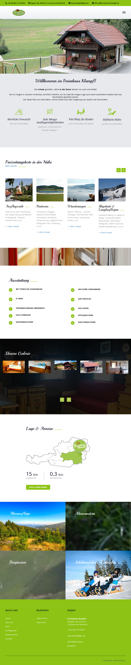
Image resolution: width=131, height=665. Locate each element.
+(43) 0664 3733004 (76, 629)
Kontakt (8, 638)
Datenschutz (41, 618)
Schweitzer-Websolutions (114, 660)
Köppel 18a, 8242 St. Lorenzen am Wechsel (46, 3)
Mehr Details (11, 165)
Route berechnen (38, 487)
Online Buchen (11, 634)
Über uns (9, 622)
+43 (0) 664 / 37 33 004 (15, 3)
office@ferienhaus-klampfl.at (105, 3)
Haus (7, 626)
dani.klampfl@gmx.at (79, 3)
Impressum (41, 622)
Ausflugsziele (11, 630)
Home (8, 618)
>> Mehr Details (12, 226)
